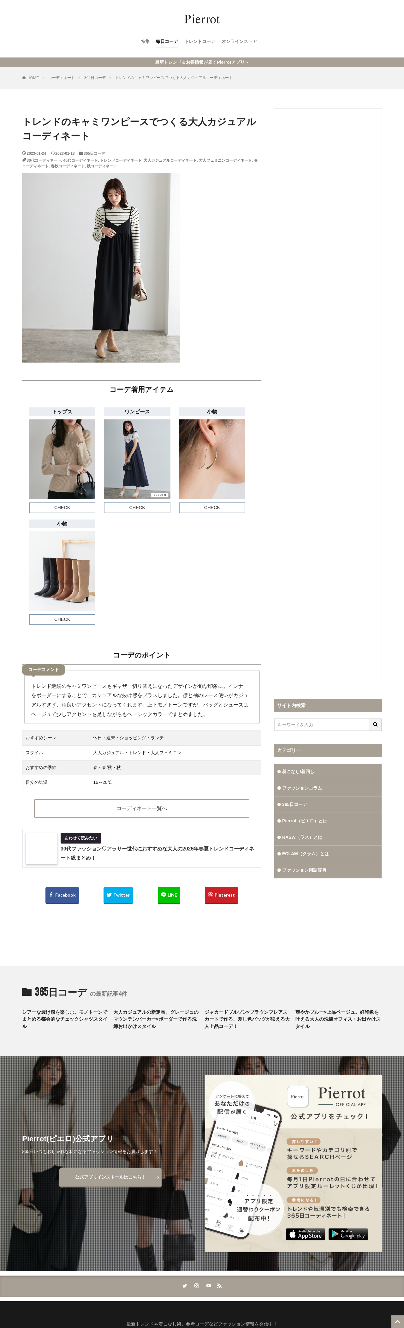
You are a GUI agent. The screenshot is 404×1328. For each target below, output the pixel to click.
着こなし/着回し (298, 771)
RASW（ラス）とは (302, 837)
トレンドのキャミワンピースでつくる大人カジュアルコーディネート (174, 77)
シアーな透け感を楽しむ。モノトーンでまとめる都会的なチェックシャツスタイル (64, 1019)
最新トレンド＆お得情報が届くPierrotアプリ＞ (202, 62)
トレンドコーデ (199, 41)
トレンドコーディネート (121, 160)
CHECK (62, 507)
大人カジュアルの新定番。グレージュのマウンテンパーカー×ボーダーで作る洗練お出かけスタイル (156, 1019)
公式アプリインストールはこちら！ (110, 1177)
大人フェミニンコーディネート (225, 160)
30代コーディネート (44, 160)
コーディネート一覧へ (141, 808)
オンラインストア (239, 41)
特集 (145, 41)
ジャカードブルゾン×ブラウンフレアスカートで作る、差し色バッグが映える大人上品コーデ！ (247, 1019)
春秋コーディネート (68, 166)
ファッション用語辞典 (304, 870)
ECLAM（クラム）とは (305, 853)
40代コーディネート (80, 160)
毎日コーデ (167, 41)
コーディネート (61, 77)
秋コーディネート (102, 166)
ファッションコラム (302, 787)
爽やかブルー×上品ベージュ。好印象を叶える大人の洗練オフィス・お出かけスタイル (338, 1019)
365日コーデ (95, 77)
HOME (33, 78)
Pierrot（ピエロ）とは (304, 820)
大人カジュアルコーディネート (170, 160)
